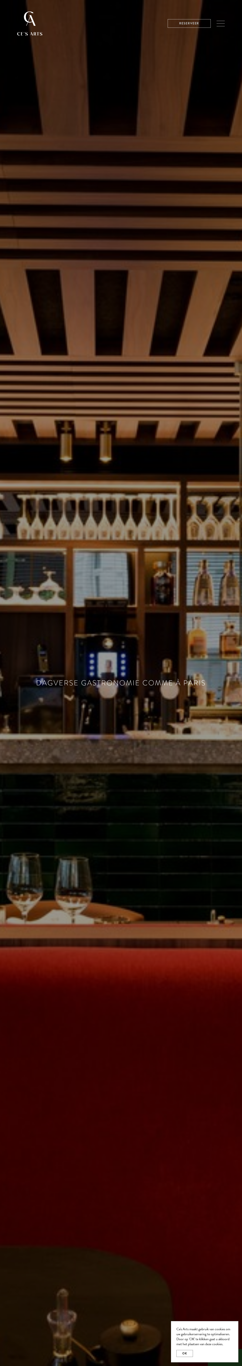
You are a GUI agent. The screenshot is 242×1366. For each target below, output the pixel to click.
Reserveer (189, 23)
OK (184, 1353)
